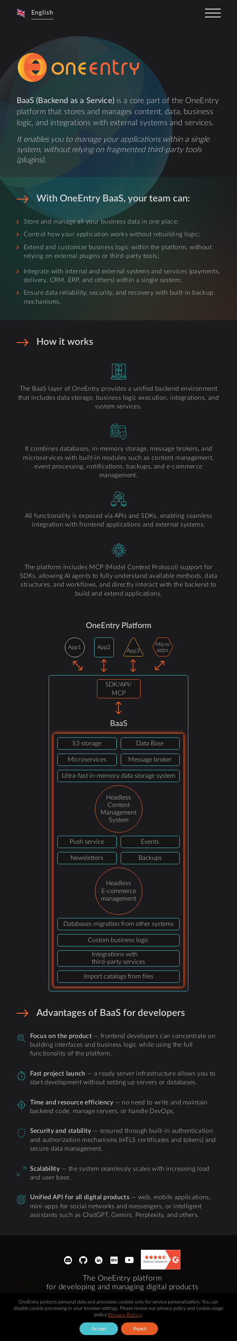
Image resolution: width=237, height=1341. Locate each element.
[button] (35, 12)
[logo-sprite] (80, 67)
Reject (139, 1328)
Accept (98, 1328)
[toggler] (213, 13)
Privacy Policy (124, 1315)
